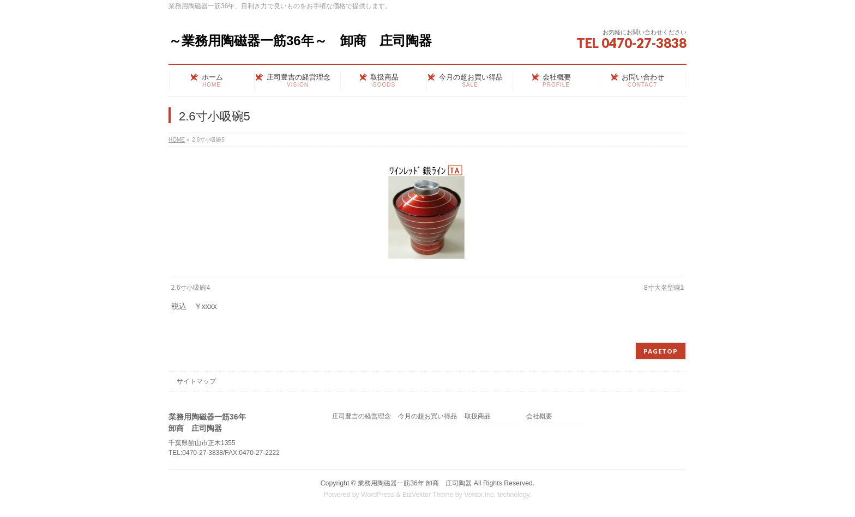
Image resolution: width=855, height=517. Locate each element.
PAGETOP (660, 351)
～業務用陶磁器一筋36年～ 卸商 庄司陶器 (300, 40)
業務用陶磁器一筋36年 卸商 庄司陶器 (415, 483)
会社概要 (539, 416)
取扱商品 (478, 416)
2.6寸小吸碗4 (190, 287)
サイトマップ (196, 381)
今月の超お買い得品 (427, 416)
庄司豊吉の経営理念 (361, 416)
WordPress (377, 494)
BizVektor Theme (428, 494)
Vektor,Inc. (480, 494)
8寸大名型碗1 (664, 287)
